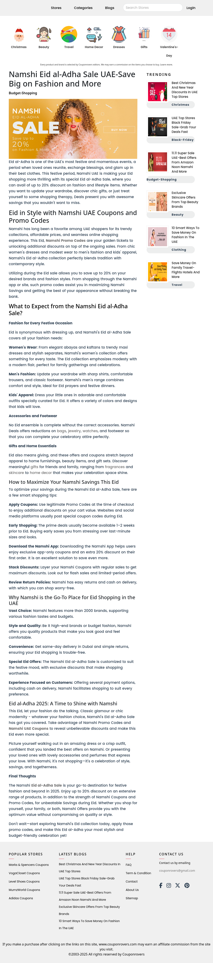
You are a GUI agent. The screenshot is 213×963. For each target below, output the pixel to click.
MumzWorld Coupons (24, 890)
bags (61, 430)
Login (190, 7)
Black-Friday (183, 140)
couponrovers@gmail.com (177, 871)
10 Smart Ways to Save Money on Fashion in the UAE (185, 235)
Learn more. (166, 64)
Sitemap (132, 898)
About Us (132, 890)
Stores (56, 7)
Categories (83, 7)
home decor (41, 472)
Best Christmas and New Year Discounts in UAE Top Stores (185, 90)
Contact (132, 881)
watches (90, 430)
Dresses (119, 47)
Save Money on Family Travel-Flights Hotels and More (186, 270)
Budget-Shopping (162, 179)
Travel (69, 47)
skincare (16, 472)
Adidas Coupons (21, 898)
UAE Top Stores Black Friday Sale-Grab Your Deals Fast (184, 125)
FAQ (129, 865)
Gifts (144, 47)
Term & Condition (138, 873)
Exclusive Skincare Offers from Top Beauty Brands (185, 200)
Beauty (44, 47)
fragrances (115, 466)
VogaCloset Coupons (24, 873)
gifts (34, 466)
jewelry (74, 430)
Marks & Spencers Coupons (29, 865)
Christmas (19, 47)
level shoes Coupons (24, 881)
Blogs (109, 7)
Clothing (179, 250)
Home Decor (94, 47)
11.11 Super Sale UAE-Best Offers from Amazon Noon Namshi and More (184, 162)
